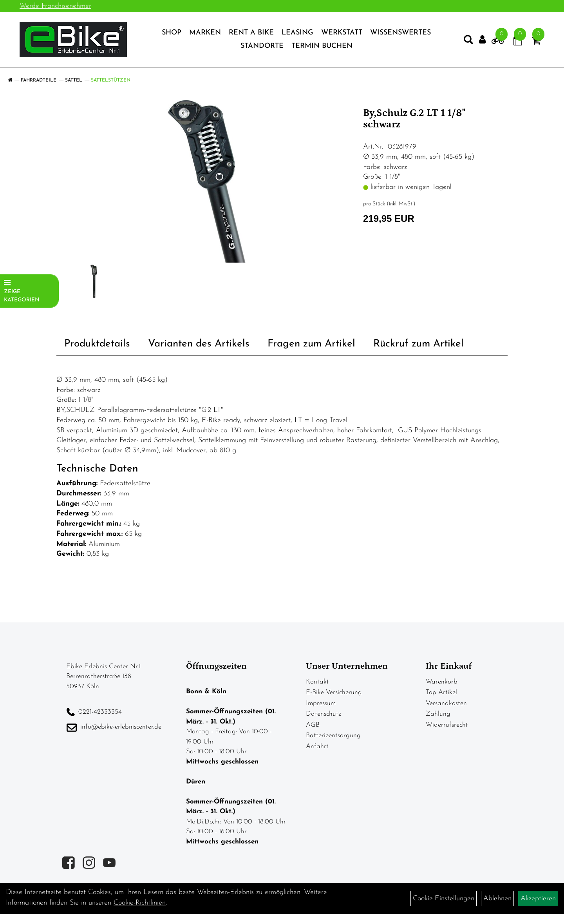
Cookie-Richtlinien (140, 903)
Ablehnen (497, 898)
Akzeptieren (538, 898)
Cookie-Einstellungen (443, 898)
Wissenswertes (400, 32)
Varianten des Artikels (198, 344)
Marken (205, 32)
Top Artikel (441, 692)
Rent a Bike (251, 32)
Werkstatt (341, 32)
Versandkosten (446, 703)
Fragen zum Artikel (311, 344)
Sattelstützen (110, 80)
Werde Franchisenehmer (55, 6)
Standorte (262, 46)
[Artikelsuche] (468, 41)
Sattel (73, 80)
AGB (313, 725)
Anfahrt (317, 746)
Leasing (297, 32)
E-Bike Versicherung (334, 692)
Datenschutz (323, 714)
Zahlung (438, 714)
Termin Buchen (321, 46)
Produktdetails (97, 344)
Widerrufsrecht (447, 725)
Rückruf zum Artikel (418, 344)
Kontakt (317, 681)
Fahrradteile (38, 80)
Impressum (321, 703)
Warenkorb (441, 681)
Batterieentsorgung (333, 735)
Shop (171, 32)
